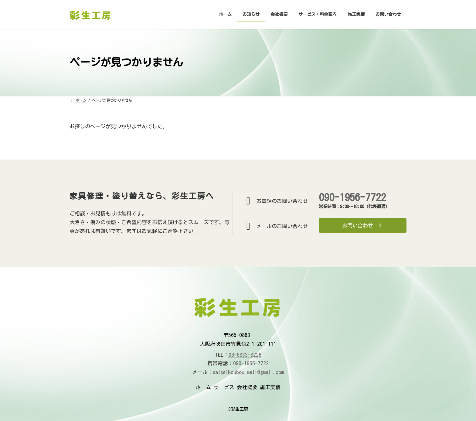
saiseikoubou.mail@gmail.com (248, 372)
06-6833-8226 (245, 354)
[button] (362, 225)
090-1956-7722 (352, 197)
